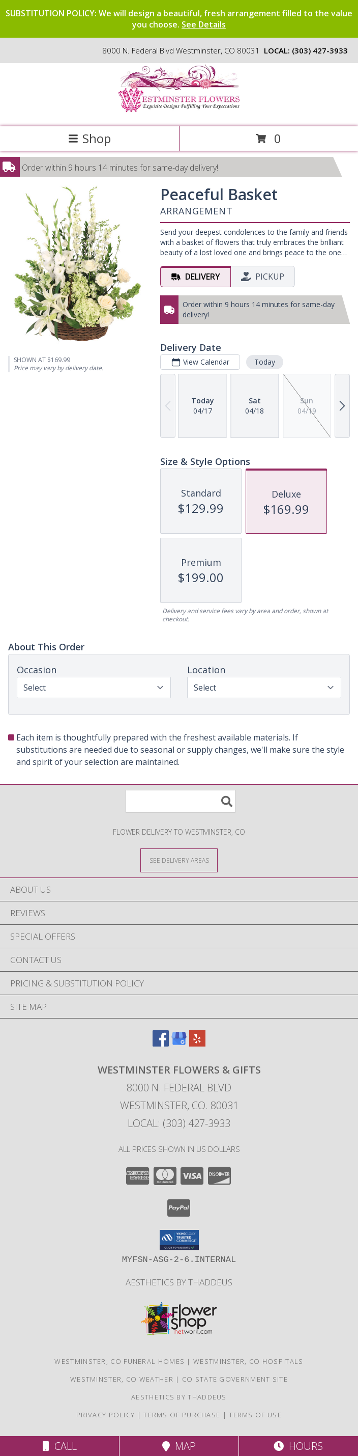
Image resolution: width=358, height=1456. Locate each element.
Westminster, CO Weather (121, 1379)
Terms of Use (255, 1414)
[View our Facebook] (161, 1043)
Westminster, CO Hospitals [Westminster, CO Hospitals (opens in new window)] (248, 1361)
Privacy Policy (105, 1414)
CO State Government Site (235, 1379)
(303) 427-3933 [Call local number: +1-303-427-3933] (320, 50)
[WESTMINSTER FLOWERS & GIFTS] (179, 112)
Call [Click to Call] (60, 1446)
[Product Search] (180, 801)
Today (264, 362)
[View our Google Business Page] (179, 1043)
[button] (179, 1240)
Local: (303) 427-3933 (179, 1123)
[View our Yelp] (197, 1043)
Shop (89, 138)
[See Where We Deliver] (179, 860)
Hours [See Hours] (298, 1446)
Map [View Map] (179, 1446)
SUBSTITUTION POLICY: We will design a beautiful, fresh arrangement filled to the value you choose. (179, 19)
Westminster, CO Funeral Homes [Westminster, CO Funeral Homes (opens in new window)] (119, 1361)
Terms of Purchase (181, 1414)
